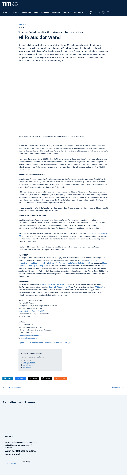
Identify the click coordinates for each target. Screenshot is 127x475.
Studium (16, 12)
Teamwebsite (27, 367)
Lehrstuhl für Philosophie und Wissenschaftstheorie (68, 263)
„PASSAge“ (98, 287)
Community (67, 12)
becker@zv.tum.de (29, 363)
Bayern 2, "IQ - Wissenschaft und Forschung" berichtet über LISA (42, 343)
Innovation (56, 12)
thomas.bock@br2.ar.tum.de (30, 335)
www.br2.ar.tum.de (28, 338)
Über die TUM (78, 12)
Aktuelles (6, 12)
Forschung (45, 12)
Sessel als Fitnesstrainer (58, 287)
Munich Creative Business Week (52, 284)
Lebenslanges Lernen (30, 12)
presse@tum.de (28, 365)
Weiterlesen (11, 464)
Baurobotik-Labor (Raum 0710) (30, 311)
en (99, 12)
